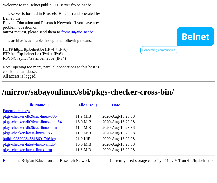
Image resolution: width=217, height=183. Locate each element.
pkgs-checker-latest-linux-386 (27, 133)
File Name (36, 105)
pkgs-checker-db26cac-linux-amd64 (32, 122)
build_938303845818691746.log (29, 138)
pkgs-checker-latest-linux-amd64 (30, 144)
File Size (86, 105)
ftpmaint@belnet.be (77, 32)
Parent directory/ (16, 111)
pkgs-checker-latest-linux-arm (27, 150)
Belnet (8, 160)
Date (116, 105)
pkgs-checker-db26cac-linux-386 (30, 116)
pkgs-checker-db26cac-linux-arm (30, 127)
